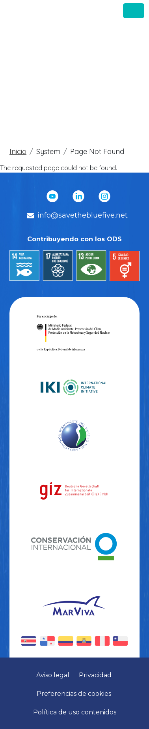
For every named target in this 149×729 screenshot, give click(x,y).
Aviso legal (53, 675)
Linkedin (78, 196)
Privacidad (96, 675)
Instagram (104, 196)
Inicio (17, 151)
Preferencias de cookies (75, 693)
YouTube (52, 196)
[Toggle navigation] (133, 10)
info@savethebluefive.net (82, 215)
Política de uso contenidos (74, 712)
